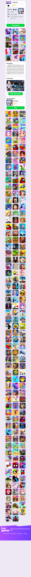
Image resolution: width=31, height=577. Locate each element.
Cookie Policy (19, 552)
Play (15, 108)
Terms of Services (6, 552)
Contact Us (25, 552)
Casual (12, 16)
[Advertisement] (15, 120)
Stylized (15, 16)
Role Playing (20, 16)
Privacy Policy (13, 552)
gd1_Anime (13, 18)
